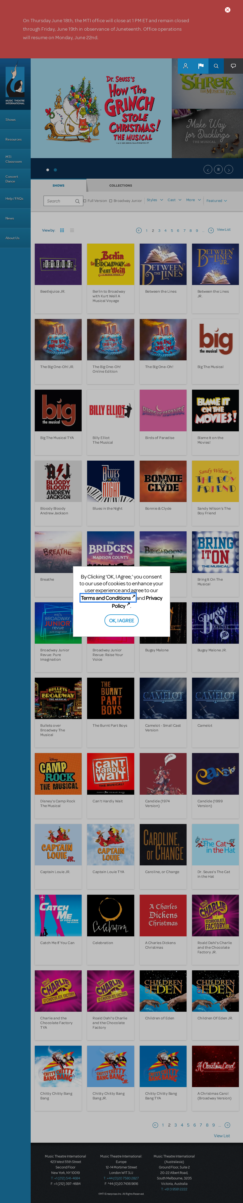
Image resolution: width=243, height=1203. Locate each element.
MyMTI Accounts (185, 66)
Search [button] (216, 66)
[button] (200, 66)
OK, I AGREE (121, 620)
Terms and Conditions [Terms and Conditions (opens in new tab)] (106, 597)
